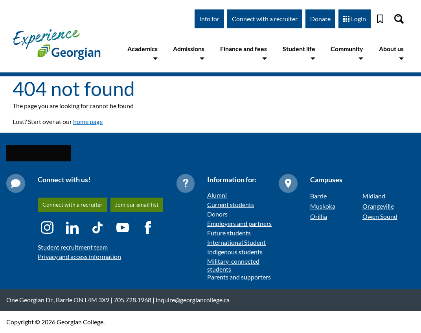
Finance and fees (243, 53)
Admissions (188, 53)
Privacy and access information (79, 256)
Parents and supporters (239, 277)
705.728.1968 (132, 299)
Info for (209, 18)
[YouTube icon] (122, 227)
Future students (229, 233)
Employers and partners (239, 223)
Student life (299, 53)
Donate (320, 18)
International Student (236, 242)
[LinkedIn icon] (72, 227)
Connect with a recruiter (265, 18)
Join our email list (136, 204)
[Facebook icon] (148, 227)
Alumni (217, 195)
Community (347, 53)
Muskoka (322, 206)
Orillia (318, 216)
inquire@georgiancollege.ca (193, 299)
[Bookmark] (380, 18)
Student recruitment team (73, 247)
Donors (217, 214)
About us (391, 53)
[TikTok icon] (97, 227)
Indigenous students (235, 251)
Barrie (318, 196)
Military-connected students (233, 265)
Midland (373, 196)
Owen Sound (379, 216)
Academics (142, 53)
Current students (230, 204)
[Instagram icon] (47, 227)
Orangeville (378, 206)
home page (88, 121)
